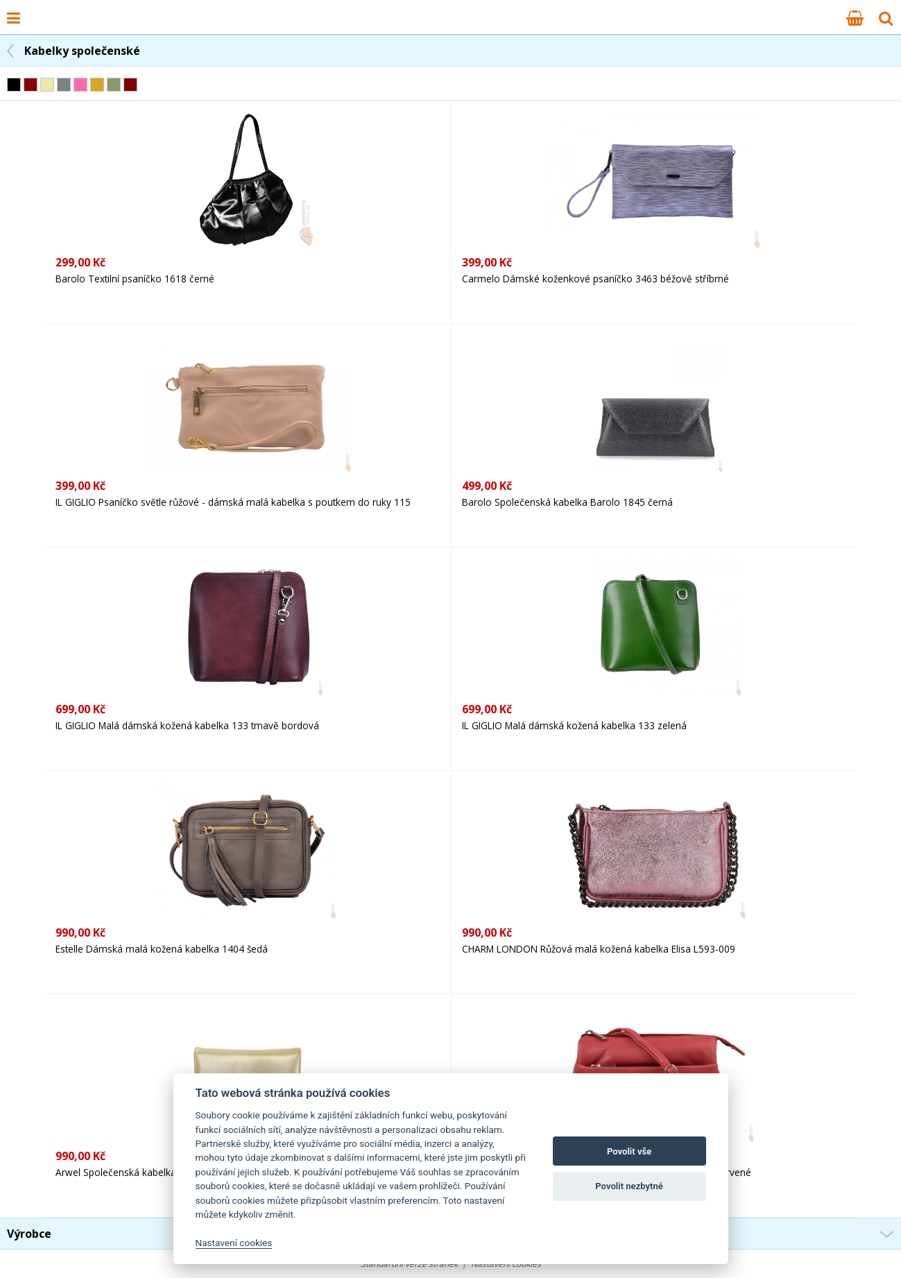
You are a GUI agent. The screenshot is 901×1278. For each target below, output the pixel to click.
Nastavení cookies (234, 1242)
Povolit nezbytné (629, 1186)
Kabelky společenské (82, 50)
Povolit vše (629, 1151)
